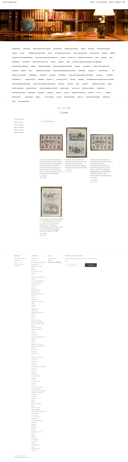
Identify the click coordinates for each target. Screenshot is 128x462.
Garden (112, 53)
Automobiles (57, 49)
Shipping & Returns (93, 97)
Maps (77, 84)
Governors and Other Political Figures (100, 79)
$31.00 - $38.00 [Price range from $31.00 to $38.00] (19, 130)
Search (92, 2)
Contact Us (106, 97)
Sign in (111, 2)
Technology (17, 97)
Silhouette (86, 66)
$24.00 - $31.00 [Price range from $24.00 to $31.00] (19, 127)
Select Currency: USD (10, 2)
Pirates (60, 62)
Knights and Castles (85, 57)
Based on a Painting (19, 75)
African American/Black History (64, 70)
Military (85, 84)
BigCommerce (23, 456)
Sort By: (43, 121)
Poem (68, 62)
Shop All (80, 97)
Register (118, 2)
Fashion (50, 79)
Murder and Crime (98, 84)
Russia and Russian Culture (62, 66)
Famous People (30, 79)
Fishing (72, 79)
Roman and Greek (44, 66)
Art (113, 70)
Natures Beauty (31, 88)
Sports (99, 92)
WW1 (31, 70)
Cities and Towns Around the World (80, 75)
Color (23, 53)
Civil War (100, 75)
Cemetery (43, 75)
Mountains (15, 62)
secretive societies (78, 92)
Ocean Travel (64, 88)
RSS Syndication (23, 101)
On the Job (75, 88)
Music (110, 84)
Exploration (17, 79)
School (66, 92)
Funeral (104, 53)
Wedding (15, 70)
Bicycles (91, 49)
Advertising (16, 49)
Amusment (82, 70)
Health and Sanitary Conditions (44, 84)
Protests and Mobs (18, 92)
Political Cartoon (88, 88)
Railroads (31, 92)
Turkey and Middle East (101, 66)
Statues (108, 92)
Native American (17, 88)
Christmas (62, 75)
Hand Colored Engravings (21, 84)
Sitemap (16, 266)
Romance (50, 92)
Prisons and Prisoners (20, 66)
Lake (96, 57)
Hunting (70, 84)
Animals (92, 70)
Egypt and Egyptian (80, 53)
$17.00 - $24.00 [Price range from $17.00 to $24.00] (19, 125)
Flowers (81, 79)
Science (77, 66)
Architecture (103, 70)
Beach (83, 49)
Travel (39, 97)
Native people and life (40, 62)
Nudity (53, 62)
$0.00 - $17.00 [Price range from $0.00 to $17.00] (18, 122)
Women (23, 70)
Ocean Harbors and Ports (48, 88)
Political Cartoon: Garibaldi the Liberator (87, 62)
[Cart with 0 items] (123, 2)
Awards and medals (71, 49)
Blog (13, 101)
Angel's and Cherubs (43, 70)
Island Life (71, 57)
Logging (104, 57)
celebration (33, 75)
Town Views (29, 97)
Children (52, 75)
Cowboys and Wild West (37, 53)
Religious (41, 92)
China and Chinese (103, 49)
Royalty (58, 92)
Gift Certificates (102, 2)
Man (111, 57)
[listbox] (51, 121)
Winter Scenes (69, 97)
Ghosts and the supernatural (22, 57)
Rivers (33, 66)
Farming (41, 79)
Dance (50, 53)
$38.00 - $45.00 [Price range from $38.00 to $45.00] (19, 132)
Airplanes (26, 49)
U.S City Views (49, 97)
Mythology (26, 62)
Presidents (101, 88)
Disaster (110, 75)
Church (14, 53)
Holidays (61, 84)
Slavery (91, 92)
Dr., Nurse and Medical (63, 53)
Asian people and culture (41, 49)
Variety (59, 97)
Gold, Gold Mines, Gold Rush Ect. (46, 57)
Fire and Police (62, 79)
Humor (62, 57)
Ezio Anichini (94, 53)
